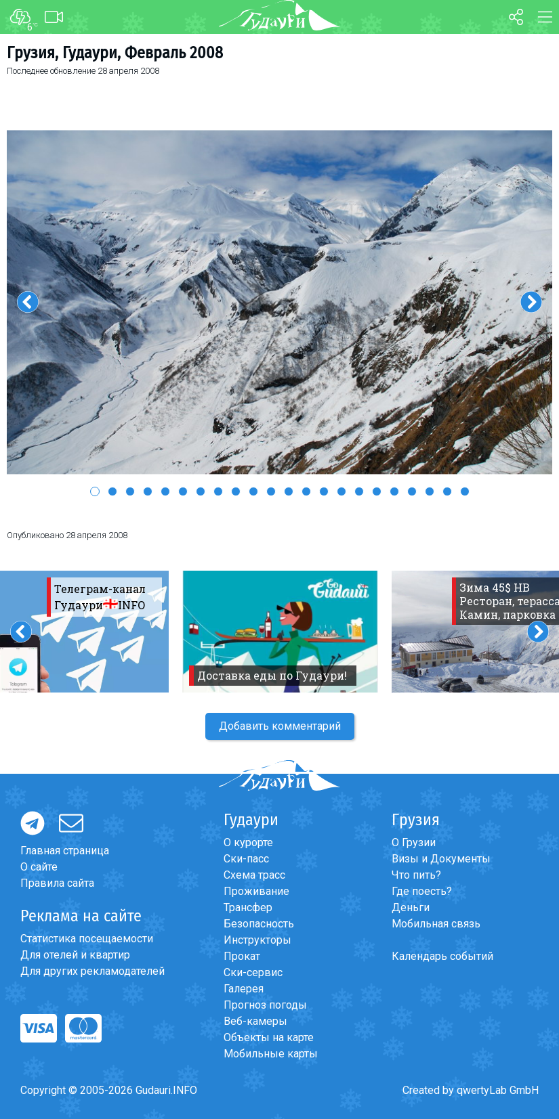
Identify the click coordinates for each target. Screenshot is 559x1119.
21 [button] (447, 491)
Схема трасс (254, 875)
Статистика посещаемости (86, 938)
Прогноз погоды (265, 1005)
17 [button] (376, 491)
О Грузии (414, 842)
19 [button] (412, 491)
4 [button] (147, 491)
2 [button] (112, 491)
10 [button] (253, 491)
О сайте (39, 866)
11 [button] (271, 491)
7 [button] (200, 491)
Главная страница (64, 850)
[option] (279, 302)
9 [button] (236, 491)
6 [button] (183, 491)
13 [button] (306, 491)
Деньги (411, 907)
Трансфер (248, 907)
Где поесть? (422, 891)
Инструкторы (257, 940)
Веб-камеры (255, 1021)
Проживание (256, 891)
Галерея (244, 988)
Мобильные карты (271, 1053)
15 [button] (341, 491)
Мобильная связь (436, 923)
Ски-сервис (253, 972)
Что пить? (416, 875)
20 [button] (429, 491)
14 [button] (324, 491)
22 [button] (465, 491)
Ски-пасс (246, 858)
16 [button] (359, 491)
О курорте (248, 842)
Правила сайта (57, 883)
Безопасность (259, 923)
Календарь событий (442, 956)
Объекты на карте (269, 1037)
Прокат (242, 956)
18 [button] (394, 491)
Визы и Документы (441, 858)
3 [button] (130, 491)
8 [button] (218, 491)
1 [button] (95, 491)
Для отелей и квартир (75, 954)
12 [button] (288, 491)
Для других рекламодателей (92, 971)
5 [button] (165, 491)
